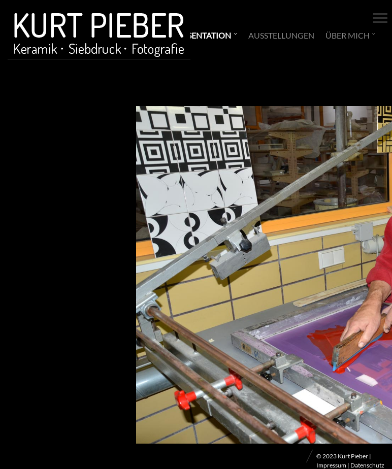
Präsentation (201, 35)
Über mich (347, 35)
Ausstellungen (281, 35)
